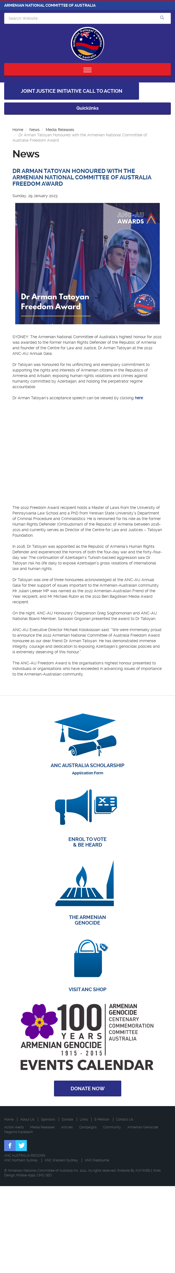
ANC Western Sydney (61, 1160)
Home (17, 129)
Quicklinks (87, 108)
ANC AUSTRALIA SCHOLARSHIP (87, 765)
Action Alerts (14, 1127)
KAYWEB (143, 1170)
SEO (48, 1175)
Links (84, 1119)
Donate (67, 1119)
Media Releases (60, 129)
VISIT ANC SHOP (87, 989)
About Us (27, 1119)
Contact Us (124, 1119)
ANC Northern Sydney (21, 1160)
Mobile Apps (25, 1175)
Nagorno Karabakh (18, 1132)
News (34, 129)
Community (112, 1127)
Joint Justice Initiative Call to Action (71, 91)
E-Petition (101, 1119)
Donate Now (88, 1088)
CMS (40, 1175)
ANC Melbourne (97, 1160)
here (139, 398)
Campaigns (88, 1127)
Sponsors (48, 1119)
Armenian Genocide (142, 1127)
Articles (67, 1127)
